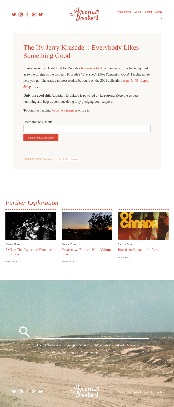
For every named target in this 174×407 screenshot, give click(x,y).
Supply (158, 11)
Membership (125, 11)
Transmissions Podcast (108, 345)
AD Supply (70, 352)
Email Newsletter (48, 352)
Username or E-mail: (37, 122)
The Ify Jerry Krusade (68, 159)
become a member (64, 110)
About (137, 11)
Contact (147, 11)
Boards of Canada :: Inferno (138, 250)
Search (160, 17)
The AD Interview (48, 345)
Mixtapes (133, 345)
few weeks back (92, 68)
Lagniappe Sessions (77, 345)
